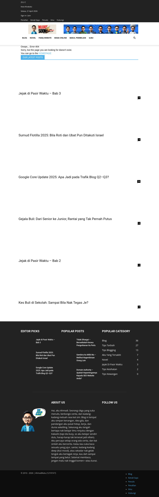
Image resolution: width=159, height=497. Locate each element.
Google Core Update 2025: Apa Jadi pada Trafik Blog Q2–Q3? (64, 177)
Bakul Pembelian (78, 38)
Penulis (45, 20)
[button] (134, 37)
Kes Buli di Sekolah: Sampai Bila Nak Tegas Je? (53, 302)
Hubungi (60, 20)
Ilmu (52, 20)
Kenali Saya (35, 20)
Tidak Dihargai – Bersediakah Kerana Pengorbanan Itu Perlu (86, 342)
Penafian (24, 20)
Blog (24, 38)
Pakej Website (45, 38)
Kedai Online (60, 38)
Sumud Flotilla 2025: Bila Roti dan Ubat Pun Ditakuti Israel (61, 135)
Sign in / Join (26, 15)
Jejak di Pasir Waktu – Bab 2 (40, 261)
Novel (33, 38)
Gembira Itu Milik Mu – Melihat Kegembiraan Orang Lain (86, 358)
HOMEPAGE (45, 53)
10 (139, 181)
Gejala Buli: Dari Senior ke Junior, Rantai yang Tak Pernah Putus (65, 219)
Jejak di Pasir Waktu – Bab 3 (40, 93)
